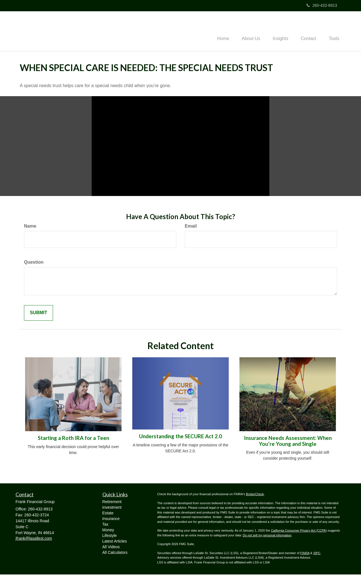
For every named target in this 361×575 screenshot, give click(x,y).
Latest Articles (114, 541)
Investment (112, 508)
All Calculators (114, 553)
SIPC (317, 553)
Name (30, 226)
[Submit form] (38, 313)
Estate (108, 513)
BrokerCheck (255, 494)
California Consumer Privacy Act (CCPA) (299, 531)
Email (191, 226)
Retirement (112, 502)
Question (33, 262)
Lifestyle (109, 536)
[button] (245, 31)
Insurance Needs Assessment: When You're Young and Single (288, 441)
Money (108, 530)
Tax (105, 525)
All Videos (111, 547)
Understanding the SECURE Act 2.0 (180, 437)
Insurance (111, 519)
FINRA (304, 553)
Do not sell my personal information (267, 535)
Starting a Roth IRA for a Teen (73, 438)
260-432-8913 (322, 5)
